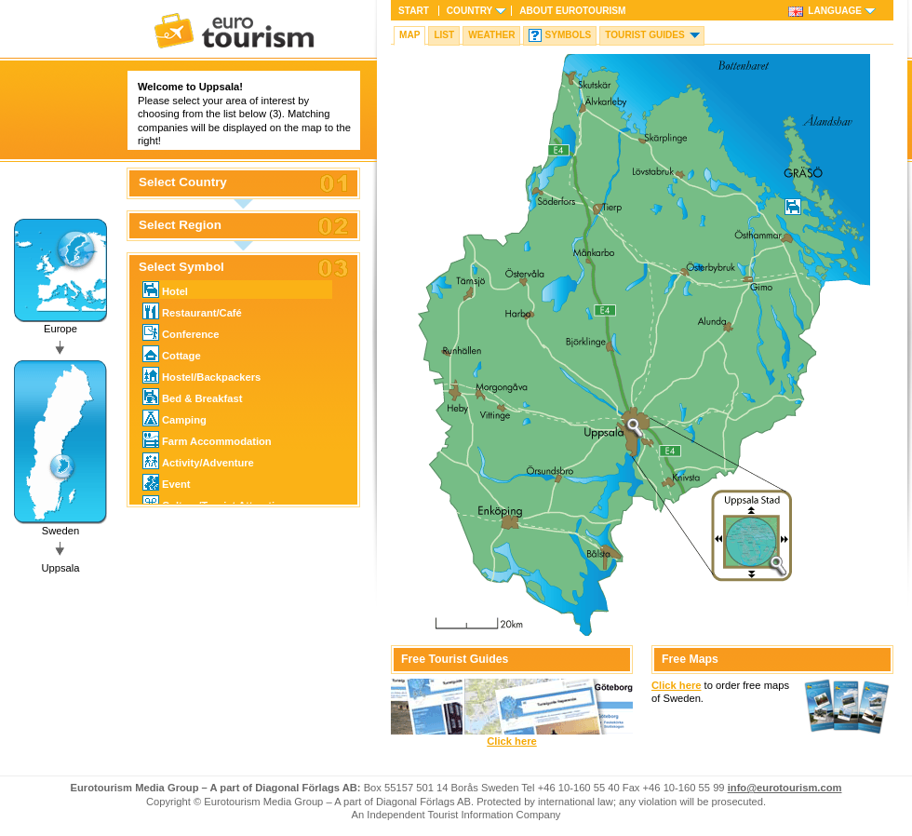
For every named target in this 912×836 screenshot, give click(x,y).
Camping (174, 418)
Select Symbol (181, 267)
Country (469, 11)
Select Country (183, 182)
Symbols (567, 35)
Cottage (171, 353)
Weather (491, 35)
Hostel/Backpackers (201, 375)
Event (166, 482)
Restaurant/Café (192, 311)
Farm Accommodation (207, 439)
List (444, 35)
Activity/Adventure (198, 460)
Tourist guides (645, 35)
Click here (511, 741)
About (572, 11)
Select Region (180, 225)
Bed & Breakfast (192, 396)
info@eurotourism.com (785, 787)
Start (413, 11)
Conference (181, 332)
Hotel (165, 289)
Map (409, 35)
